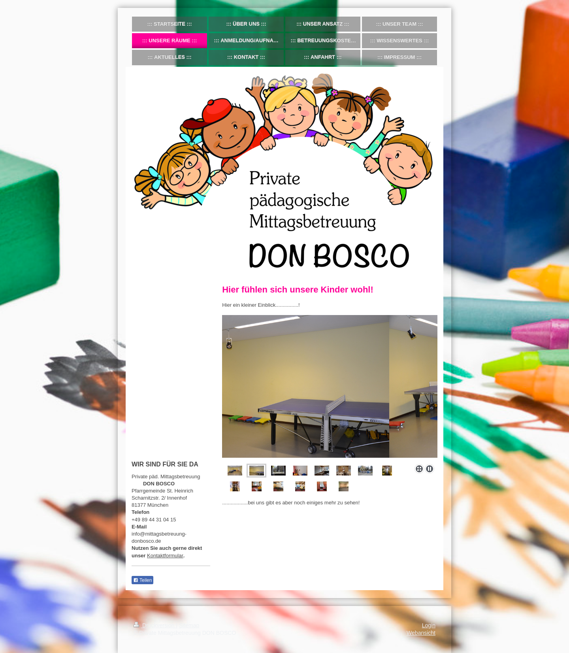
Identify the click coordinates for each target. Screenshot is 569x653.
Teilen (142, 580)
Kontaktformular (165, 556)
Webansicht (421, 633)
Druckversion (155, 625)
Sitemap (189, 625)
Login (428, 625)
